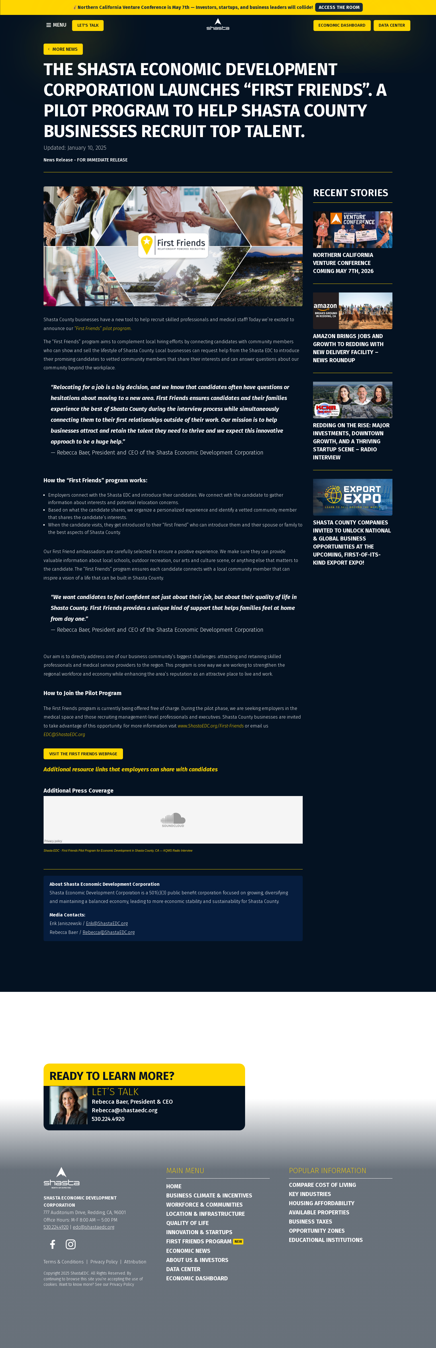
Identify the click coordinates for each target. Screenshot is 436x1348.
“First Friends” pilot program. (103, 328)
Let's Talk (88, 25)
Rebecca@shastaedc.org (124, 1110)
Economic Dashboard (341, 25)
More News (65, 49)
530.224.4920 (108, 1118)
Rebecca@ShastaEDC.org (108, 932)
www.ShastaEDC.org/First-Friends (211, 726)
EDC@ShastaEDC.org (64, 734)
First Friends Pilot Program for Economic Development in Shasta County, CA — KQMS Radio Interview (127, 850)
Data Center (392, 25)
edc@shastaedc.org (93, 1227)
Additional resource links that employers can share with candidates (131, 769)
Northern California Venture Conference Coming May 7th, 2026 (343, 262)
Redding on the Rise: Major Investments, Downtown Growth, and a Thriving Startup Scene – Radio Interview (351, 441)
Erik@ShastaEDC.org (107, 923)
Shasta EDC (51, 850)
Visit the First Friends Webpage (83, 753)
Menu (60, 25)
